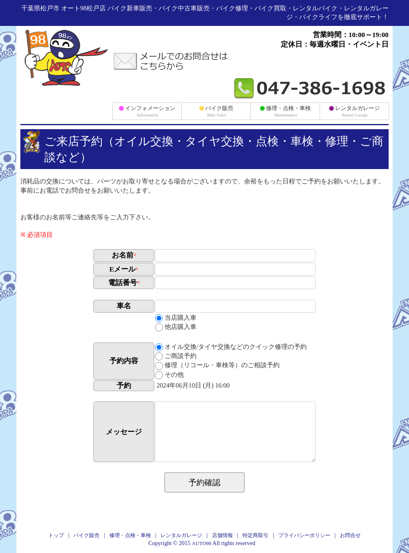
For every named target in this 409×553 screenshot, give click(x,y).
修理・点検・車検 (285, 110)
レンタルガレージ (354, 110)
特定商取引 (255, 535)
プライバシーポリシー (304, 535)
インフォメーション (147, 110)
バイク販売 (216, 110)
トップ (56, 535)
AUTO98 (201, 543)
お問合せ (350, 535)
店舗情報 (222, 535)
